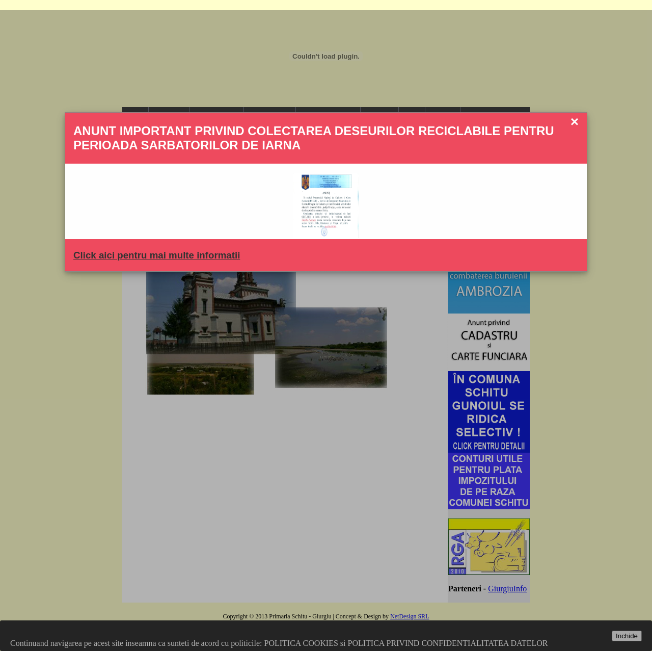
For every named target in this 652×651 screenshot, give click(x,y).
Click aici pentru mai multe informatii (156, 255)
